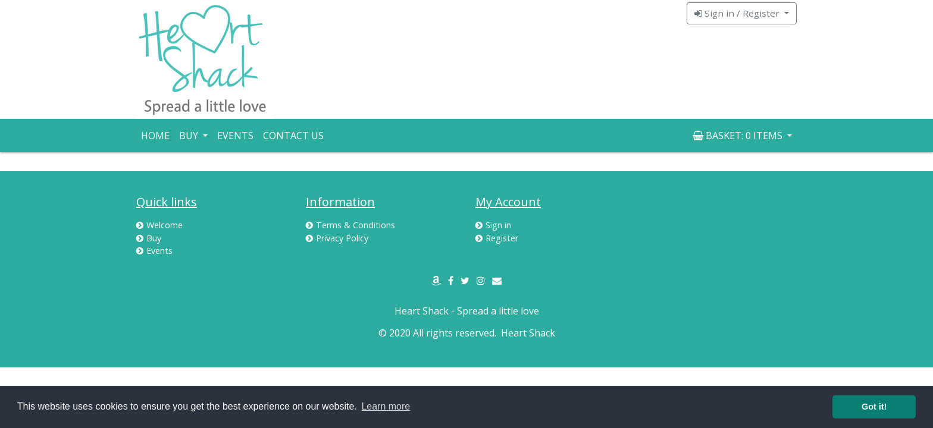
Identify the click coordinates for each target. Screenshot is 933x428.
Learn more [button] (385, 406)
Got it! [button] (874, 406)
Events (235, 135)
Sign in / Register (738, 13)
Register (496, 238)
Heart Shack (528, 332)
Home (155, 135)
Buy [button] (190, 135)
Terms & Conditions (350, 225)
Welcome (159, 225)
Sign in (493, 225)
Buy (148, 238)
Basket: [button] (739, 135)
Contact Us (293, 135)
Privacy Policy (337, 238)
